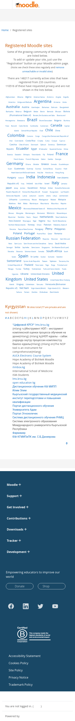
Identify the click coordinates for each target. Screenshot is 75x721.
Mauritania (44, 203)
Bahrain (54, 107)
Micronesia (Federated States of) (34, 209)
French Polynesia (32, 159)
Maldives (12, 203)
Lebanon (32, 196)
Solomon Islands (30, 251)
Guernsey (30, 169)
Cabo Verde (23, 126)
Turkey (26, 268)
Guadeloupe (64, 164)
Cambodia (34, 126)
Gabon (43, 159)
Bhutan (58, 112)
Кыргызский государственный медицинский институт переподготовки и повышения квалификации (39, 398)
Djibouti (43, 145)
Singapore (46, 247)
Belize (36, 112)
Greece (45, 164)
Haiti (65, 169)
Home (5, 30)
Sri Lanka (34, 256)
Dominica (51, 145)
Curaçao (54, 141)
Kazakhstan (33, 188)
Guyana (58, 169)
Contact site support (20, 696)
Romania (58, 233)
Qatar (50, 234)
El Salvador (43, 149)
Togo (47, 265)
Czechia (13, 144)
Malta (25, 203)
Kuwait (45, 192)
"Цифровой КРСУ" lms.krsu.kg (30, 324)
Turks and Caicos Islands (51, 269)
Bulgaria (57, 120)
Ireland (29, 183)
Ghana (28, 164)
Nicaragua (27, 221)
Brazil (32, 119)
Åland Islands (54, 292)
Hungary (11, 177)
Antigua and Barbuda (24, 102)
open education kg (23, 382)
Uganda (15, 274)
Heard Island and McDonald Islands (23, 173)
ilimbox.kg (18, 367)
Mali (19, 203)
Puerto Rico (41, 234)
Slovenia (19, 251)
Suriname (51, 257)
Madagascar (43, 200)
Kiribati (50, 188)
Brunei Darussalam (45, 121)
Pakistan (47, 225)
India (30, 176)
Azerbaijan (35, 107)
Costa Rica (30, 140)
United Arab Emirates (40, 274)
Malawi (53, 200)
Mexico (14, 207)
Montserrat (41, 213)
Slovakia (11, 251)
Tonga (53, 265)
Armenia (57, 102)
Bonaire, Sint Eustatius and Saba (44, 115)
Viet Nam (24, 287)
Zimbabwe (44, 292)
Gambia (50, 159)
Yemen (26, 292)
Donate (20, 586)
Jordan (22, 188)
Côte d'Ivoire (24, 144)
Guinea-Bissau (48, 169)
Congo (37, 136)
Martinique (34, 203)
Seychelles (25, 247)
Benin (42, 112)
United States (36, 279)
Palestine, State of (60, 225)
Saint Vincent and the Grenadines (35, 244)
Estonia (10, 155)
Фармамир (19, 433)
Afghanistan (10, 97)
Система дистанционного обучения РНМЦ (38, 417)
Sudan (43, 257)
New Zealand (15, 221)
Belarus (19, 111)
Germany (14, 163)
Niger (34, 221)
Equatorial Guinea (56, 149)
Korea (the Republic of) (31, 192)
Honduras (49, 172)
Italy (55, 182)
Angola (58, 97)
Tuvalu (64, 269)
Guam (10, 169)
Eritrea (66, 149)
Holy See (40, 173)
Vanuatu (40, 284)
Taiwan (44, 261)
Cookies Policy (18, 663)
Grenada (54, 164)
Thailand (28, 265)
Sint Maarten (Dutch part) (60, 247)
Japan (9, 187)
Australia (13, 106)
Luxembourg (24, 200)
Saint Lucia (18, 244)
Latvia (24, 196)
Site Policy (16, 670)
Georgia (58, 159)
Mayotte (63, 203)
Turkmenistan (36, 269)
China (57, 130)
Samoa (50, 244)
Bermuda (50, 112)
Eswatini (18, 155)
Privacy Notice (18, 677)
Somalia (41, 251)
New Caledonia (61, 217)
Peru (48, 229)
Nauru (28, 217)
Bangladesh (64, 107)
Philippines (59, 229)
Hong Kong (59, 172)
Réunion (54, 239)
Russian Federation (23, 238)
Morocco (50, 213)
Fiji (44, 155)
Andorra (50, 97)
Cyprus (62, 141)
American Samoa (39, 97)
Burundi (14, 126)
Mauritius (54, 203)
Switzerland (14, 261)
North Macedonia (59, 221)
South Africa (54, 251)
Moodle (24, 716)
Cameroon (44, 126)
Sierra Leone (35, 247)
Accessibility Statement (25, 656)
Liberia (48, 196)
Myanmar (12, 217)
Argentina (42, 101)
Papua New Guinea (25, 229)
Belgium (27, 111)
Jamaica (64, 184)
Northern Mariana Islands (17, 225)
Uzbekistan (30, 284)
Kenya (43, 187)
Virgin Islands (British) (38, 288)
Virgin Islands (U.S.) (54, 288)
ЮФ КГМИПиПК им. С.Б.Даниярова (33, 436)
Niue (49, 221)
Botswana (21, 121)
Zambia (34, 292)
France (62, 153)
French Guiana (19, 159)
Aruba (65, 102)
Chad (41, 131)
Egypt (34, 148)
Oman (39, 225)
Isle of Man (38, 184)
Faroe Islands (36, 155)
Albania (20, 97)
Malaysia (62, 199)
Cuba (47, 141)
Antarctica (11, 102)
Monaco (11, 213)
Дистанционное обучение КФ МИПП (34, 386)
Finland (50, 154)
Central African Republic (29, 131)
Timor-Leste (39, 265)
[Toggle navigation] (5, 4)
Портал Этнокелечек (25, 413)
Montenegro (30, 213)
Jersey (16, 188)
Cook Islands (19, 141)
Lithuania (13, 199)
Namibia (21, 217)
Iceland (21, 178)
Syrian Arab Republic (32, 261)
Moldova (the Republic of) (57, 209)
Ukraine (24, 274)
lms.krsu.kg (19, 378)
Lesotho (41, 196)
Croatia (40, 141)
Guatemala (19, 168)
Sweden (59, 257)
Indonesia (46, 176)
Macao (34, 200)
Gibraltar (36, 164)
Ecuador (22, 148)
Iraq (22, 184)
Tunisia (18, 269)
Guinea (38, 169)
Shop (46, 586)
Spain (23, 256)
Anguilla (66, 97)
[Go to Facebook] (11, 606)
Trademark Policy (21, 685)
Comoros (30, 136)
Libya (55, 196)
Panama (13, 229)
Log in (37, 706)
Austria (25, 107)
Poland (17, 233)
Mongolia (19, 213)
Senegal (9, 247)
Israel (46, 183)
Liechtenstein (63, 196)
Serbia (17, 247)
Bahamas (45, 107)
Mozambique (62, 213)
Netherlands (46, 216)
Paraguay (39, 229)
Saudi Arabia (60, 243)
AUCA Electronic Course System (31, 355)
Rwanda (46, 239)
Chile (49, 130)
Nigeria (42, 221)
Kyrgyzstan (54, 192)
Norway (31, 225)
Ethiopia (26, 154)
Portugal (29, 233)
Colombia (16, 135)
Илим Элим (19, 390)
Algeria (28, 97)
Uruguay (20, 284)
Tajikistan (53, 261)
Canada (56, 125)
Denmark (34, 144)
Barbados (9, 112)
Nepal (35, 217)
